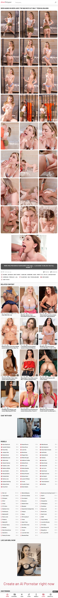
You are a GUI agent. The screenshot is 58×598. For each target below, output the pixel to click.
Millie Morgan (30, 458)
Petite (45, 274)
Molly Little (30, 471)
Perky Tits (40, 274)
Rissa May (10, 450)
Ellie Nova (30, 452)
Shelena (49, 458)
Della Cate (49, 460)
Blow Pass (24, 277)
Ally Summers (49, 447)
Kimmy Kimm (10, 484)
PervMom (49, 506)
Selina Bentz (49, 455)
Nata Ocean (49, 463)
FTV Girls (10, 506)
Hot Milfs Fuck (30, 525)
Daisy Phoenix (30, 474)
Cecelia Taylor (30, 484)
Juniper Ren (10, 452)
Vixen (30, 519)
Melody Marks (10, 474)
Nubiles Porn (10, 509)
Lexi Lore (49, 468)
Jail (16, 277)
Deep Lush (49, 509)
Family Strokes (10, 535)
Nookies (30, 527)
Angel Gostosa (49, 474)
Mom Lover (10, 517)
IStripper (10, 498)
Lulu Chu (30, 450)
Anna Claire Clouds (49, 450)
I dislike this (54, 272)
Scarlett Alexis (10, 447)
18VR (49, 517)
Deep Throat (17, 274)
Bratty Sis (49, 511)
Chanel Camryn (10, 463)
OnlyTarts (10, 533)
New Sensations (10, 530)
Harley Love (10, 479)
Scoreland (30, 498)
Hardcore (29, 274)
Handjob (23, 274)
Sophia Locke (10, 466)
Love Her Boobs (49, 522)
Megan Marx (30, 455)
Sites (29, 596)
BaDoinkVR (10, 514)
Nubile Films (30, 504)
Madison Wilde (10, 468)
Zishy (10, 504)
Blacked (30, 506)
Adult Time (30, 522)
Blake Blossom (10, 458)
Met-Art (10, 493)
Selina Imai (10, 460)
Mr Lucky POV (49, 533)
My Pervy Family (30, 496)
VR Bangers (49, 504)
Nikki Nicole (49, 444)
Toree (30, 481)
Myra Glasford (10, 444)
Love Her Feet (30, 533)
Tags (21, 596)
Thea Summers (49, 481)
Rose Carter (49, 479)
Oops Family (49, 519)
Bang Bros (49, 530)
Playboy (10, 519)
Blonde (5, 274)
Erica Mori (10, 487)
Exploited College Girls (30, 509)
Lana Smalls (10, 471)
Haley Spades (30, 468)
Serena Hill (49, 466)
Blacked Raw (30, 535)
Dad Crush (49, 514)
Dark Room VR (49, 527)
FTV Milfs (49, 525)
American (5, 277)
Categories (14, 596)
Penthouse (10, 511)
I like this (47, 272)
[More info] (37, 312)
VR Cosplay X (30, 517)
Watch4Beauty (30, 493)
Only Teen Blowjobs (33, 277)
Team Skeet (10, 496)
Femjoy (30, 511)
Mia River (49, 484)
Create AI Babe (50, 596)
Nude (34, 274)
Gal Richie (49, 452)
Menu (54, 591)
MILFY (49, 496)
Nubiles (10, 527)
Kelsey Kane (30, 476)
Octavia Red (10, 476)
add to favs (6, 279)
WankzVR (10, 522)
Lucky (43, 596)
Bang (30, 514)
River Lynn (30, 466)
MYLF (10, 501)
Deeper (49, 498)
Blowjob (10, 274)
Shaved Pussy (52, 274)
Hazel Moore (30, 444)
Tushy (30, 530)
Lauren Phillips (30, 479)
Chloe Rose (30, 447)
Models (36, 596)
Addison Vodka (30, 460)
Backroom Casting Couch (49, 493)
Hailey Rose (30, 463)
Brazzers (30, 501)
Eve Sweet (49, 476)
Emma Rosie (10, 455)
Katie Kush (49, 471)
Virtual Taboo (10, 525)
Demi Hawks (45, 277)
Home (7, 596)
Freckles (11, 277)
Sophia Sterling (10, 481)
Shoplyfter (49, 501)
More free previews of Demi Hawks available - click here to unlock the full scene (29, 266)
